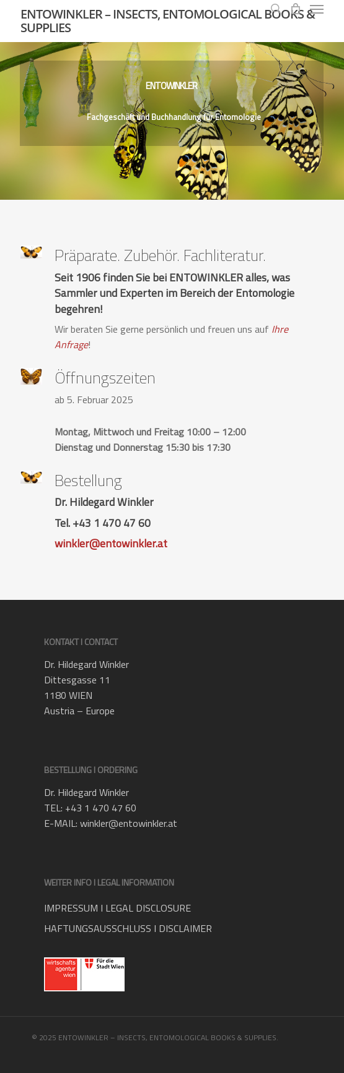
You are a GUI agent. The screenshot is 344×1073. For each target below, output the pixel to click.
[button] (317, 8)
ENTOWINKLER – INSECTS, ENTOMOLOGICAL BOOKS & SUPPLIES (167, 21)
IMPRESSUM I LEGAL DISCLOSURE (117, 907)
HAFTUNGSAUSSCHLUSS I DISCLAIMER (128, 928)
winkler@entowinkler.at (111, 543)
